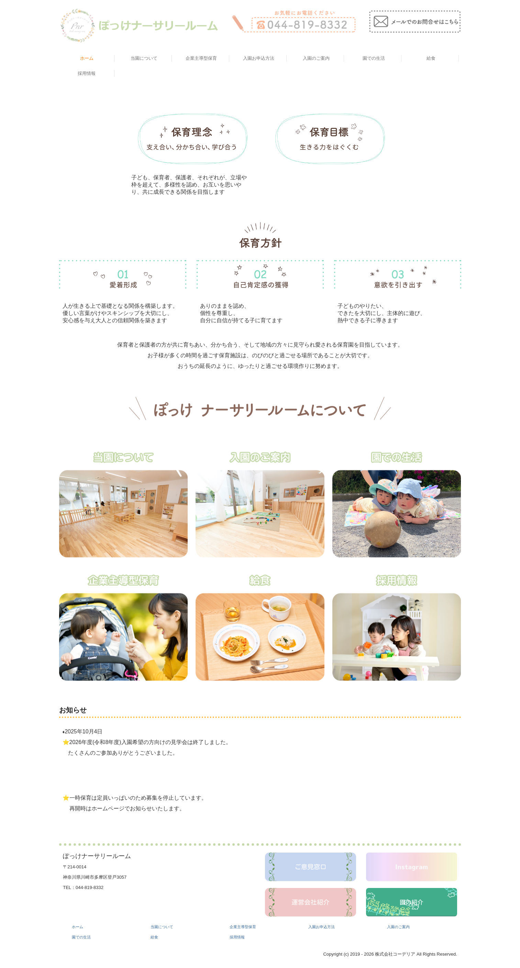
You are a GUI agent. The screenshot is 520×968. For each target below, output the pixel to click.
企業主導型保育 (201, 58)
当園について (144, 58)
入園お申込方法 (258, 58)
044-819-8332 (89, 887)
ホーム (86, 58)
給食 (431, 58)
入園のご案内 (316, 58)
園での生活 (374, 58)
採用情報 (87, 73)
